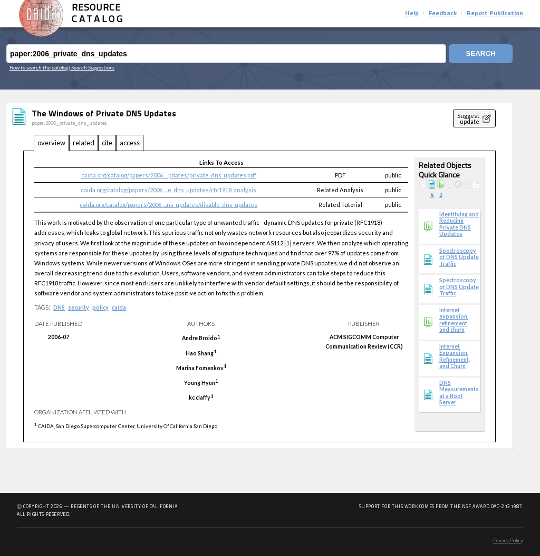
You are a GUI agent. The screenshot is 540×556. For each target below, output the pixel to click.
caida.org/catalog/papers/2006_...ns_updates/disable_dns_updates (168, 204)
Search (480, 54)
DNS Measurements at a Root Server (459, 392)
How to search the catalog (38, 67)
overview (51, 142)
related (83, 142)
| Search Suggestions (91, 67)
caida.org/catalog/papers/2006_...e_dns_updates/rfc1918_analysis (168, 189)
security (78, 307)
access (130, 142)
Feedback (443, 14)
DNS (59, 307)
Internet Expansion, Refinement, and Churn (454, 356)
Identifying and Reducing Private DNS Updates (459, 224)
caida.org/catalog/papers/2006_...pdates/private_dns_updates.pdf (168, 175)
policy (100, 307)
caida (119, 307)
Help (412, 14)
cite (107, 142)
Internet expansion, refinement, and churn (453, 320)
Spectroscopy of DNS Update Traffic (459, 257)
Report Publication (495, 14)
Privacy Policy (508, 541)
